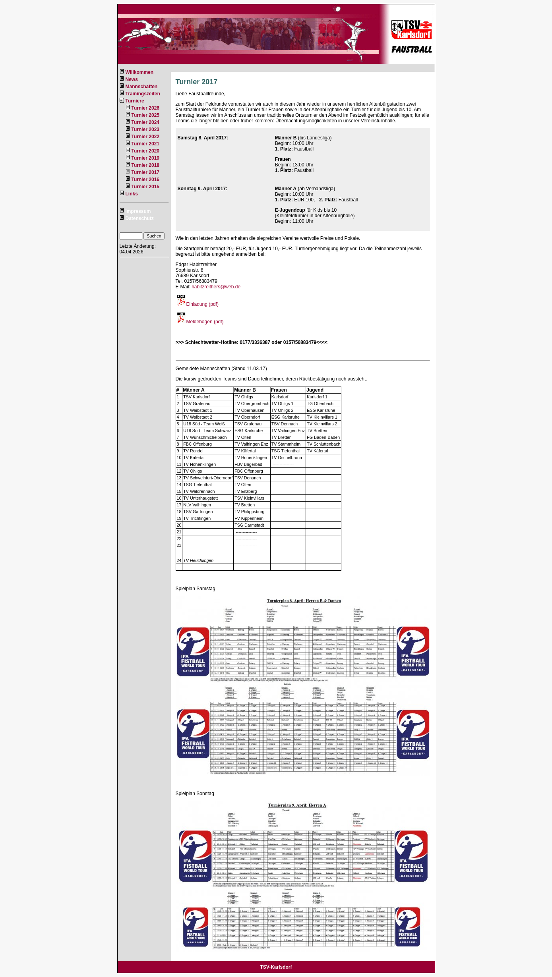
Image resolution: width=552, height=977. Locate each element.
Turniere (135, 101)
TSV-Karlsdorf (276, 967)
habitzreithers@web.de (216, 287)
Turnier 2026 (145, 108)
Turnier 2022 (145, 136)
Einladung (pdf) (197, 304)
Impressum (138, 211)
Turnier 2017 (145, 172)
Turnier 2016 (145, 179)
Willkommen (140, 72)
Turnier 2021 (145, 144)
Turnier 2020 (145, 151)
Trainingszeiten (143, 94)
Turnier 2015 (145, 186)
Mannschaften (142, 86)
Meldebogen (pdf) (200, 321)
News (132, 79)
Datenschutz (140, 218)
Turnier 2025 (145, 115)
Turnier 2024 (145, 122)
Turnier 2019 (145, 158)
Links (132, 194)
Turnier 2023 (145, 129)
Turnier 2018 (145, 165)
